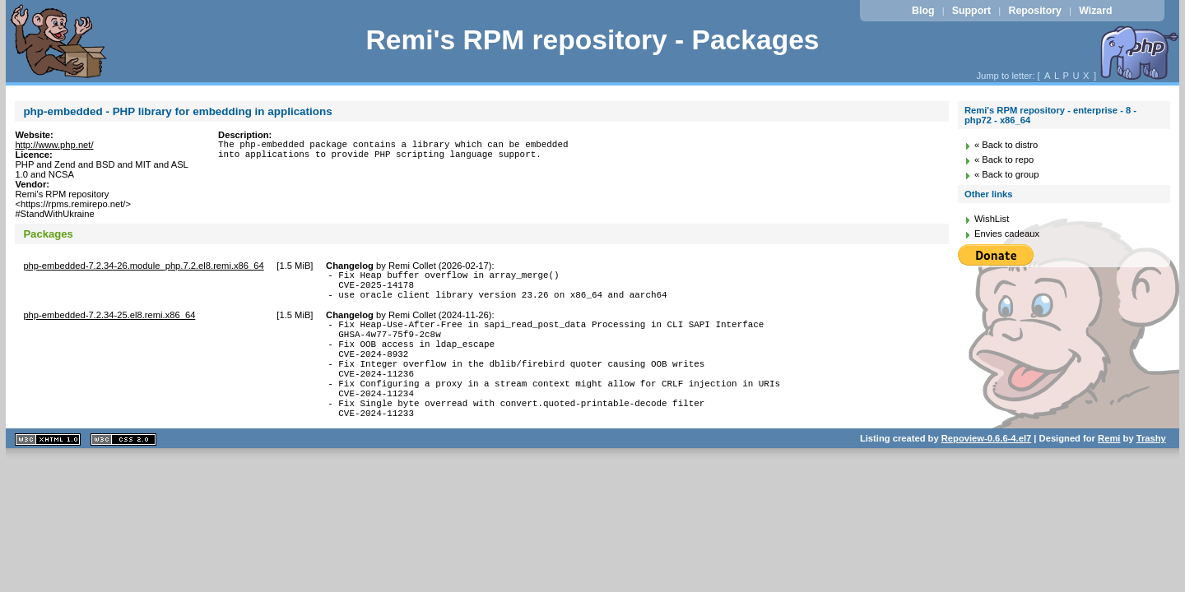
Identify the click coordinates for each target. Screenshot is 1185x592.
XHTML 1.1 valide (48, 471)
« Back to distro (1006, 145)
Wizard (1095, 10)
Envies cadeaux (1006, 233)
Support (971, 10)
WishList (991, 219)
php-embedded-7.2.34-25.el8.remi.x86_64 (109, 322)
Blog (923, 10)
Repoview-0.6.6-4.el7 (986, 470)
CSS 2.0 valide (123, 471)
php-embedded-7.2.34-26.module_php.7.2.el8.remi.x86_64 (143, 266)
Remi (1109, 470)
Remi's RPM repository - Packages (592, 40)
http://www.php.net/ (54, 145)
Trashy (1151, 470)
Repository (1035, 10)
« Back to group (1006, 174)
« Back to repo (1004, 159)
